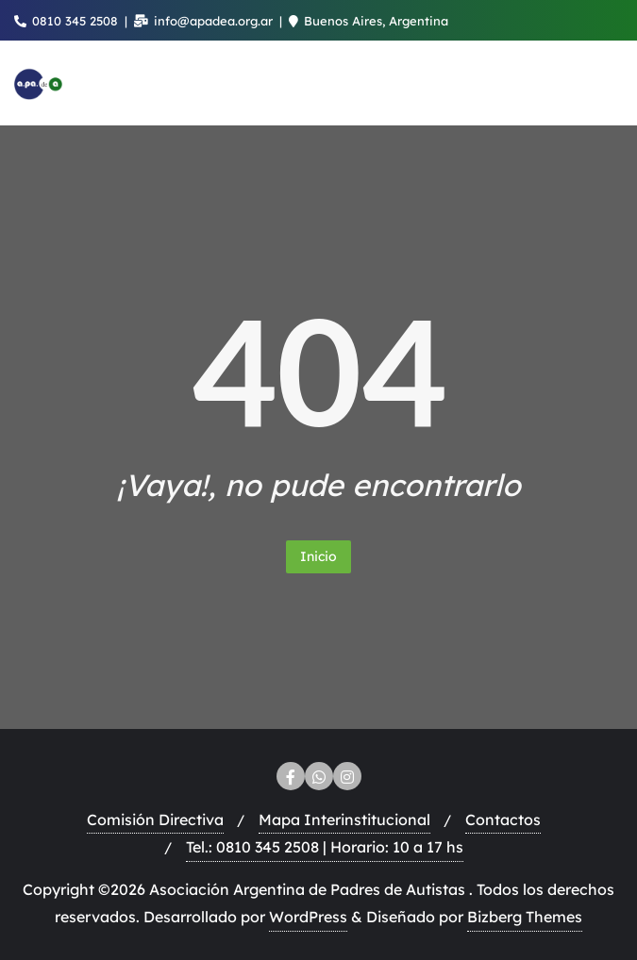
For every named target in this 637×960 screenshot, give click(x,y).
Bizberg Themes (524, 916)
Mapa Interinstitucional (344, 819)
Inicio (318, 556)
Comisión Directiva (155, 819)
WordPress (308, 916)
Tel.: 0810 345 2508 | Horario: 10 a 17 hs (324, 846)
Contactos (503, 819)
